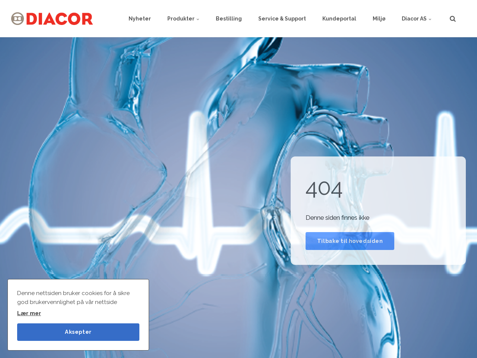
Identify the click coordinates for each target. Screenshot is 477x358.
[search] (453, 18)
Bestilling (229, 19)
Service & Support (282, 19)
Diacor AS (417, 19)
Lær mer (29, 313)
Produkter (183, 19)
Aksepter (78, 332)
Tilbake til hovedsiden (350, 241)
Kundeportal (339, 19)
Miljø (379, 19)
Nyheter (140, 19)
